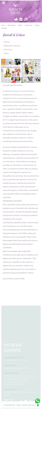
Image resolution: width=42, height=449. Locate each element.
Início (3, 25)
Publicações (12, 25)
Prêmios (6, 41)
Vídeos (5, 53)
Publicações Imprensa (11, 45)
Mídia (20, 25)
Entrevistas (28, 25)
